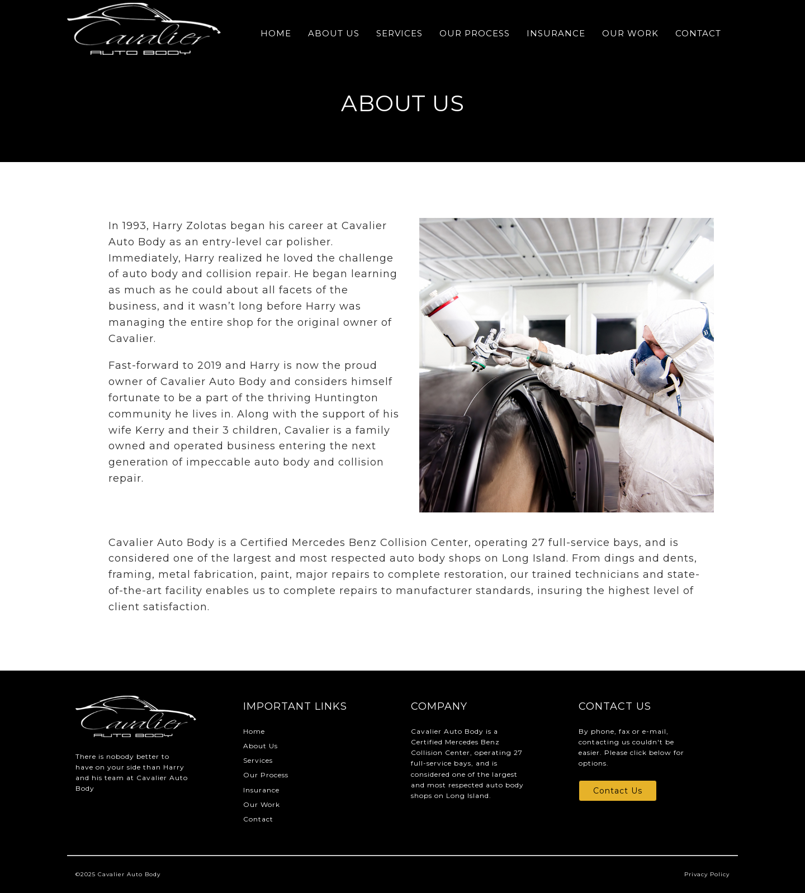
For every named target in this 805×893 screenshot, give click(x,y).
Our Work (630, 33)
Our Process (474, 33)
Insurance (556, 33)
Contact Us (617, 791)
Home (276, 33)
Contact (698, 33)
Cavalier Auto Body (129, 874)
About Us (333, 33)
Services (399, 33)
